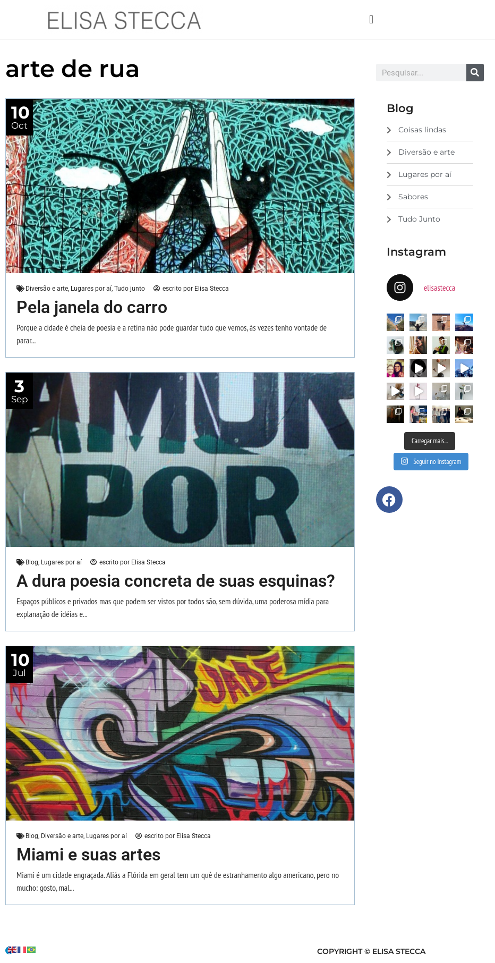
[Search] (475, 72)
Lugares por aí (91, 288)
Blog (31, 562)
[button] (371, 19)
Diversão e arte (46, 288)
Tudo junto (129, 288)
